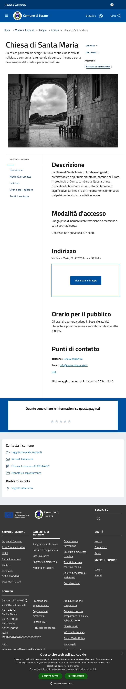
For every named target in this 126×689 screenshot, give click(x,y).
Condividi (92, 46)
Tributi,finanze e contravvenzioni (73, 564)
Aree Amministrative (13, 547)
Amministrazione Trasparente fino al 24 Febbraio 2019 (76, 615)
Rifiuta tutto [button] (76, 676)
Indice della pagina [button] (19, 159)
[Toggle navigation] (7, 15)
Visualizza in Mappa (85, 280)
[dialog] (63, 669)
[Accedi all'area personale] (111, 4)
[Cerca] (119, 16)
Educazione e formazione (71, 543)
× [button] (122, 653)
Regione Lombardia (15, 5)
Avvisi (97, 553)
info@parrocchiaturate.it (74, 365)
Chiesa (55, 30)
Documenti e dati (11, 581)
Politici (6, 565)
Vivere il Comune (25, 30)
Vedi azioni (93, 53)
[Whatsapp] (99, 15)
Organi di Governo (12, 541)
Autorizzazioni (72, 583)
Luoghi (43, 30)
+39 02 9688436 (73, 359)
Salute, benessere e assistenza (74, 575)
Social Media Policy (74, 638)
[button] (63, 683)
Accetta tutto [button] (50, 676)
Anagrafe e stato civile (45, 544)
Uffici (5, 553)
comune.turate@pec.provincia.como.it (24, 649)
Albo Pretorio (71, 626)
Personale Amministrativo (10, 573)
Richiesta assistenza (44, 628)
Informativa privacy (74, 632)
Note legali (70, 644)
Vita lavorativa (41, 556)
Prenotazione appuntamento (41, 603)
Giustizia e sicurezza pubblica (75, 554)
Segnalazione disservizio (40, 613)
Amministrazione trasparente (73, 603)
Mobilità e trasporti (43, 568)
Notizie (98, 541)
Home (7, 30)
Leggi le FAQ (40, 622)
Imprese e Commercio (45, 562)
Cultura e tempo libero (45, 550)
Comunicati (100, 547)
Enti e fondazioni (11, 559)
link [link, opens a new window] (94, 669)
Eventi (98, 575)
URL (54, 372)
